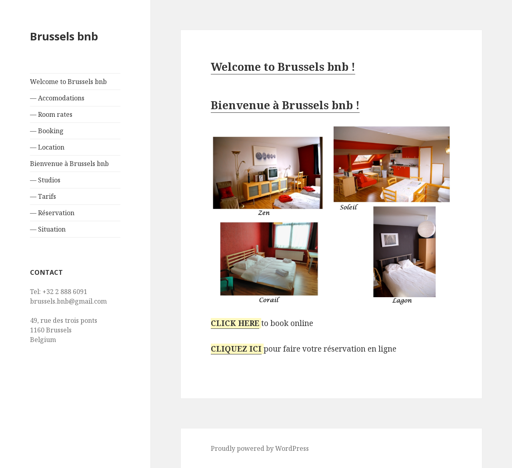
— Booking (47, 130)
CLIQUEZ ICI (236, 349)
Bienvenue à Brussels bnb (69, 163)
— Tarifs (43, 196)
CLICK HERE (235, 323)
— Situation (48, 229)
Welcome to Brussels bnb (68, 81)
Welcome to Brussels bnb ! (283, 66)
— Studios (45, 180)
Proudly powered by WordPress (260, 448)
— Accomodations (57, 98)
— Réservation (52, 212)
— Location (47, 147)
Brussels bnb (64, 36)
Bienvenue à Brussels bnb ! (285, 105)
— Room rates (51, 114)
